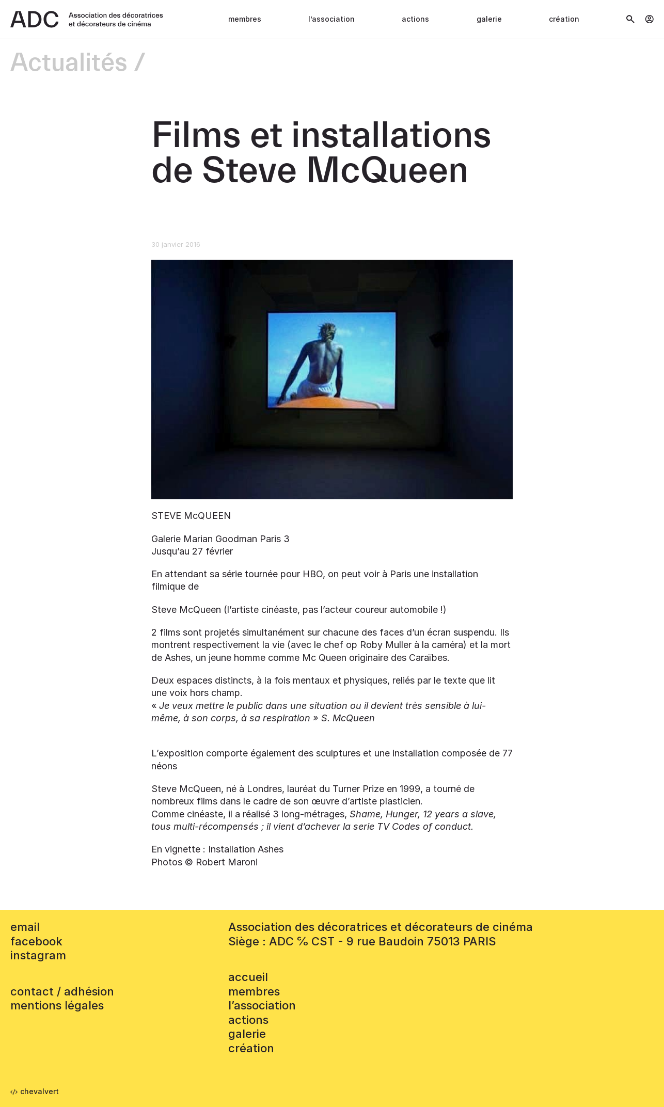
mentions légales (57, 1005)
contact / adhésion (62, 991)
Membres (244, 18)
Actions (415, 18)
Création (564, 18)
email (25, 927)
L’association (331, 18)
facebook (36, 941)
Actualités (69, 63)
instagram (38, 955)
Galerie (489, 18)
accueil (248, 977)
